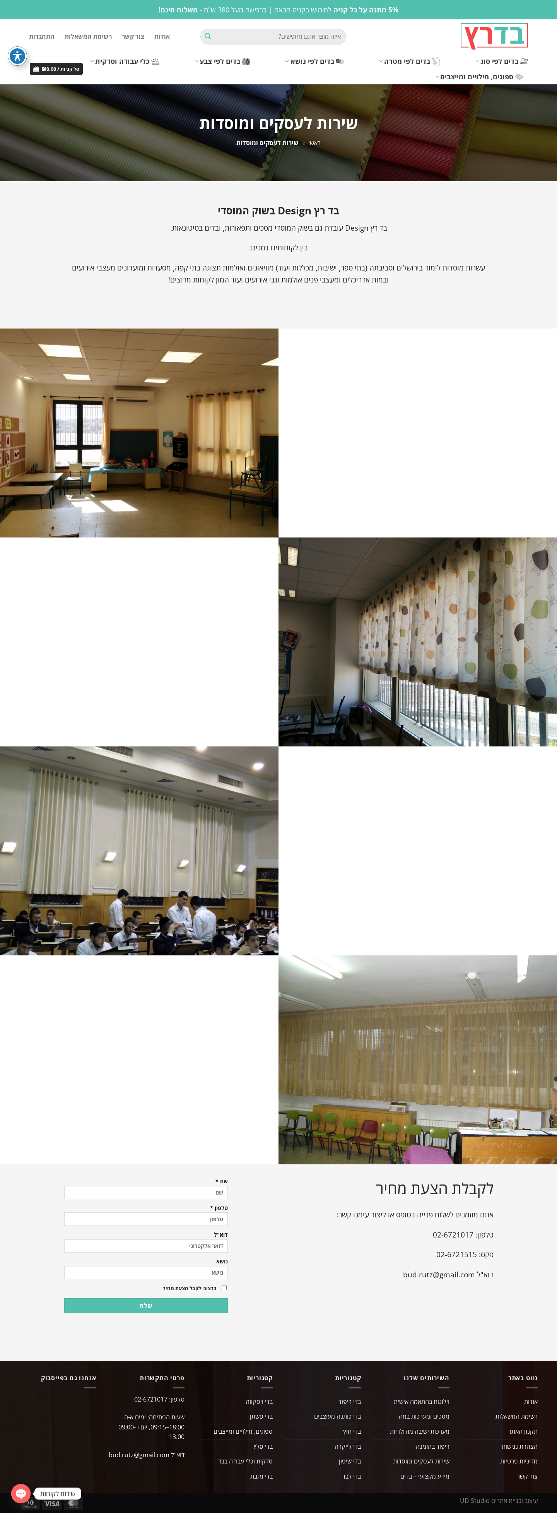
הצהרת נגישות (520, 1446)
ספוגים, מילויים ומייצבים (479, 76)
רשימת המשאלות (88, 36)
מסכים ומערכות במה (424, 1416)
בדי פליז (263, 1446)
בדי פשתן (261, 1416)
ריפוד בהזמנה (432, 1446)
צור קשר (133, 36)
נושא (146, 1269)
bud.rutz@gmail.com (439, 1274)
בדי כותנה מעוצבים (337, 1416)
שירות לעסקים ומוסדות (421, 1461)
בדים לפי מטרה (409, 61)
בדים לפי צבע (222, 61)
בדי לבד (351, 1476)
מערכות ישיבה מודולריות (419, 1431)
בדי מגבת (261, 1476)
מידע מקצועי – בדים (424, 1476)
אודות (162, 36)
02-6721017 (453, 1234)
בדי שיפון (350, 1461)
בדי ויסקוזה (259, 1401)
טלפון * (146, 1216)
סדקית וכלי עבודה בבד (245, 1461)
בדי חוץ (352, 1431)
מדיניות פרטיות (519, 1461)
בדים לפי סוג (501, 61)
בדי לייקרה (348, 1446)
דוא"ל (146, 1243)
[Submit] (207, 36)
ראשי (314, 143)
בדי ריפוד (349, 1401)
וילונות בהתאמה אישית (421, 1401)
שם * (146, 1189)
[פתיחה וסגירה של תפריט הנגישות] (17, 56)
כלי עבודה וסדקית (124, 61)
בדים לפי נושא (314, 61)
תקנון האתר (523, 1431)
